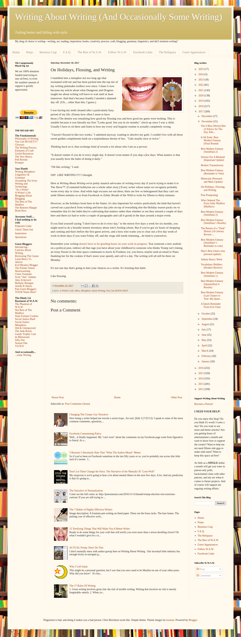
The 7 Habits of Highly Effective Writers (90, 509)
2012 (201, 389)
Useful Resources (24, 153)
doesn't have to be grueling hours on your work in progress (113, 243)
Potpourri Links (23, 226)
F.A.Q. (67, 52)
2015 (201, 373)
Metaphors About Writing (93, 290)
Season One (21, 343)
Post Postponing (209, 195)
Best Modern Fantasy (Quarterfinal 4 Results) (212, 284)
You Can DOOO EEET (117, 290)
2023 (201, 79)
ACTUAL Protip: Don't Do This (86, 547)
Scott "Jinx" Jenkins (25, 277)
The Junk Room (23, 331)
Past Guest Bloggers (25, 289)
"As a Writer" (22, 189)
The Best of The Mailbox (23, 203)
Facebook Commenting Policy (85, 433)
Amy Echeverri (23, 280)
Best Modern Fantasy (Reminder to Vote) (212, 172)
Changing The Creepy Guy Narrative (88, 414)
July (203, 329)
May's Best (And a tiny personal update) (213, 253)
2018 (201, 106)
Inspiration (20, 233)
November (207, 121)
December (207, 116)
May (204, 340)
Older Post (176, 397)
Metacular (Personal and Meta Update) (212, 180)
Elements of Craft (24, 150)
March (205, 350)
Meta (77, 290)
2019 (201, 100)
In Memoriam (22, 337)
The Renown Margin (26, 207)
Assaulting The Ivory (26, 180)
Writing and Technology (21, 185)
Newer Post (58, 397)
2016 (201, 368)
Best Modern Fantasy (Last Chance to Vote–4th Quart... (212, 295)
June (204, 334)
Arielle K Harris (23, 286)
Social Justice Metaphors (22, 323)
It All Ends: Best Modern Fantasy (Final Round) (211, 140)
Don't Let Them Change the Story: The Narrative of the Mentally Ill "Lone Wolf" (112, 471)
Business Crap (48, 52)
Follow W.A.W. (117, 52)
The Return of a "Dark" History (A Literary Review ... (213, 231)
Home (16, 52)
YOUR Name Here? (25, 292)
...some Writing (23, 355)
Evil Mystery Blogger (26, 265)
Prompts (19, 162)
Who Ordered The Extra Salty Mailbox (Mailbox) (213, 203)
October (206, 313)
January (205, 361)
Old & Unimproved (25, 328)
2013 (201, 384)
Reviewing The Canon (27, 256)
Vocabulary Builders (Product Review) (211, 266)
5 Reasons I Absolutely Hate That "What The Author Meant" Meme (105, 452)
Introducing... (22, 247)
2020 (201, 95)
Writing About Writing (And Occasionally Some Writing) (118, 17)
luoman (170, 620)
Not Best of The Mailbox (23, 311)
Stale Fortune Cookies (26, 316)
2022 (201, 84)
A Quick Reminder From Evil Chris (211, 305)
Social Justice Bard (25, 319)
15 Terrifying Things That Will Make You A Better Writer (99, 528)
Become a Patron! (203, 404)
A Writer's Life (67, 290)
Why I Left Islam (78, 566)
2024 (201, 74)
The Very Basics (23, 156)
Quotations (20, 237)
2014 (201, 378)
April (204, 345)
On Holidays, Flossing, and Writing (213, 188)
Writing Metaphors (25, 171)
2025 (201, 69)
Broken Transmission (212, 165)
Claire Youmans (23, 274)
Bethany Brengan (24, 283)
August (205, 324)
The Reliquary (167, 52)
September (207, 318)
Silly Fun (20, 340)
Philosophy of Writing (26, 138)
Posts (201, 569)
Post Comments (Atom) (77, 403)
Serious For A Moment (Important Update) (213, 159)
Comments (204, 575)
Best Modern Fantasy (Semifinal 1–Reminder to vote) (212, 243)
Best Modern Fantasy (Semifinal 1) (212, 274)
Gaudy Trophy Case (25, 334)
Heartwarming (22, 271)
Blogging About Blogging (23, 197)
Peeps (29, 52)
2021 (201, 90)
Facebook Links (142, 52)
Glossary (19, 144)
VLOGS (19, 346)
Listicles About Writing (23, 251)
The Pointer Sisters (25, 268)
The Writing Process (25, 147)
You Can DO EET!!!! (26, 141)
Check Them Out (24, 229)
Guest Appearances (194, 52)
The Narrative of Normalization (86, 490)
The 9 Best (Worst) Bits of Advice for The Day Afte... (213, 129)
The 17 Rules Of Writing (82, 585)
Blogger (193, 620)
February (206, 356)
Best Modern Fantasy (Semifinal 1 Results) (213, 222)
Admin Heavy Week (211, 259)
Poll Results (21, 159)
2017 (201, 111)
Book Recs (20, 210)
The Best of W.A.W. (89, 52)
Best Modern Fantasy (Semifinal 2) (212, 150)
